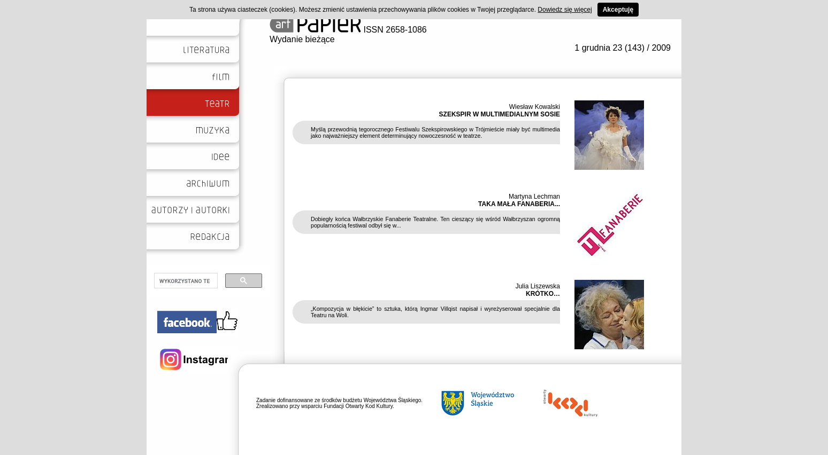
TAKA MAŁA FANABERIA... (519, 204)
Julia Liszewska (538, 286)
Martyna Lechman (534, 196)
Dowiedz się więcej (565, 9)
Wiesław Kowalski (534, 107)
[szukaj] (184, 281)
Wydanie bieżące (302, 39)
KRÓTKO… (543, 293)
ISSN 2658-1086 (348, 29)
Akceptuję (618, 9)
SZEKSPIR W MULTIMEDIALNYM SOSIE (499, 114)
